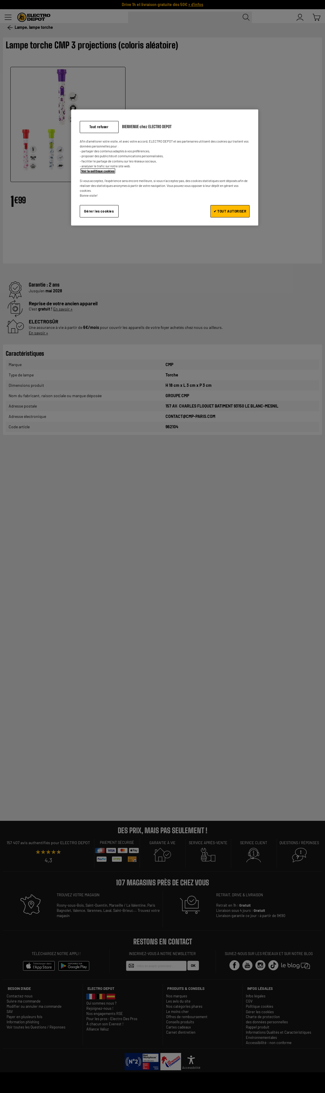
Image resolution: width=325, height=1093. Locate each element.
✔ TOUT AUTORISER (230, 211)
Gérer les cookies (99, 211)
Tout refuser (99, 127)
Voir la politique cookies (98, 171)
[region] (164, 167)
